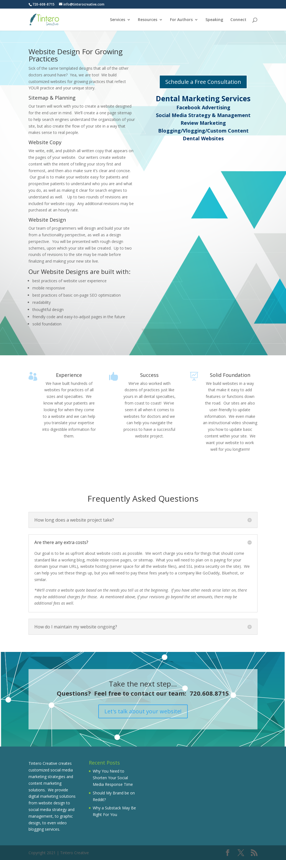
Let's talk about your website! (143, 711)
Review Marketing (203, 123)
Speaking (214, 20)
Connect (238, 20)
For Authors (181, 20)
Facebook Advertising (203, 107)
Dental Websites (203, 138)
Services (117, 20)
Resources (147, 20)
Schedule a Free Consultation (203, 82)
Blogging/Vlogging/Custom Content (203, 130)
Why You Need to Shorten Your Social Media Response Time (113, 777)
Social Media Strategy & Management (203, 115)
